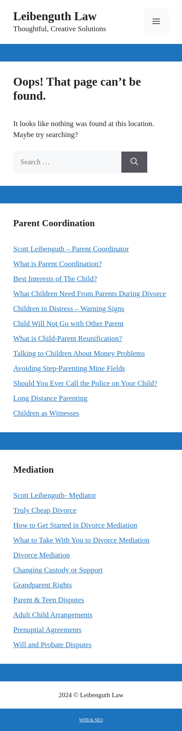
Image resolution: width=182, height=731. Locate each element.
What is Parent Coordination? (57, 264)
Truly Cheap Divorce (44, 510)
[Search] (134, 162)
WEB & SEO (91, 719)
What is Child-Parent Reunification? (67, 338)
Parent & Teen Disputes (48, 600)
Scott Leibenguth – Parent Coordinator (71, 249)
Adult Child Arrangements (52, 615)
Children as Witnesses (46, 413)
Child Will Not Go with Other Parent (68, 323)
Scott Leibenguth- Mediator (54, 495)
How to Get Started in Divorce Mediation (75, 525)
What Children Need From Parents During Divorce (89, 294)
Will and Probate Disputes (52, 645)
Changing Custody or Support (58, 570)
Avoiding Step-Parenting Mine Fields (69, 368)
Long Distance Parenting (50, 398)
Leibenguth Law (55, 16)
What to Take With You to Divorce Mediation (81, 540)
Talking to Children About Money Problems (79, 353)
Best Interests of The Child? (55, 279)
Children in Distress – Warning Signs (68, 308)
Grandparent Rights (42, 585)
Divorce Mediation (41, 555)
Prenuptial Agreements (47, 630)
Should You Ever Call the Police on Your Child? (85, 383)
